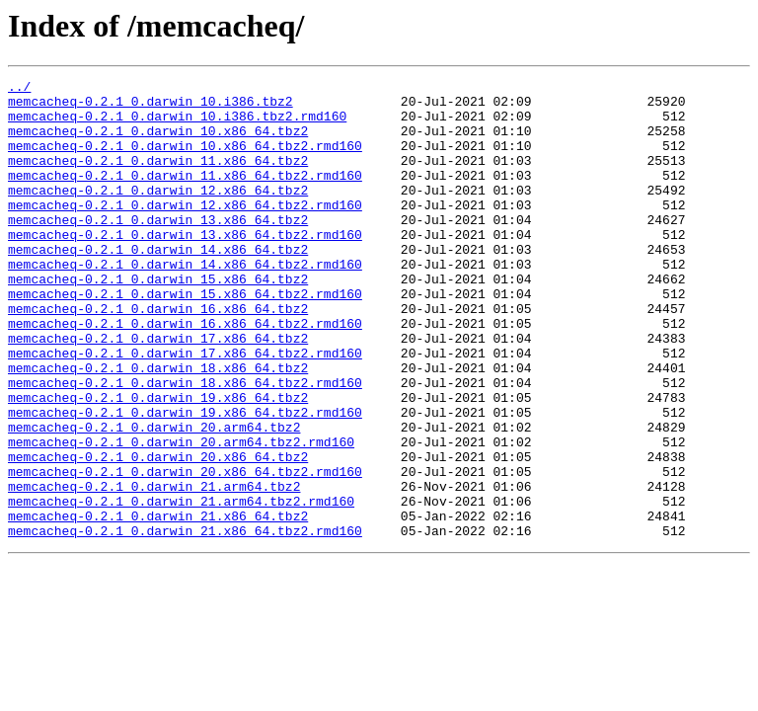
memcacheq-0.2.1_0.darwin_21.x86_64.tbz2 (158, 604)
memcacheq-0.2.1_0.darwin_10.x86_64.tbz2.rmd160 (185, 160)
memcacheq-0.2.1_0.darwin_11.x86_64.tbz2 (158, 178)
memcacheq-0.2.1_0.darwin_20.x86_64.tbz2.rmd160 (185, 551)
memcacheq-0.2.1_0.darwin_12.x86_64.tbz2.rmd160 (185, 231)
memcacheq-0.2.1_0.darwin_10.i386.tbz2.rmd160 (177, 124)
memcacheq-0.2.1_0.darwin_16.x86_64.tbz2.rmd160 (185, 373)
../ (19, 89)
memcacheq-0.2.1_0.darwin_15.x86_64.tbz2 (158, 320)
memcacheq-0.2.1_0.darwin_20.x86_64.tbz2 (158, 533)
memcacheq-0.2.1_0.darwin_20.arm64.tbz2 (154, 498)
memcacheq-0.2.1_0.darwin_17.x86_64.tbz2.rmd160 (185, 409)
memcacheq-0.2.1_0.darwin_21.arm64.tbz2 (154, 569)
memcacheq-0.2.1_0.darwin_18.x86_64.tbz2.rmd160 (185, 444)
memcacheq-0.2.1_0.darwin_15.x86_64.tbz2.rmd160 (185, 338)
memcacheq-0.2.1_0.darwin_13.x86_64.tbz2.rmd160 (185, 267)
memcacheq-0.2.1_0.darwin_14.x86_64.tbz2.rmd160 (185, 302)
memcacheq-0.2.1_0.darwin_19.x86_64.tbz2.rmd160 (185, 480)
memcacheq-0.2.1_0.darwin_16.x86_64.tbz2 (158, 355)
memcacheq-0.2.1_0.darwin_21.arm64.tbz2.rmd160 (181, 586)
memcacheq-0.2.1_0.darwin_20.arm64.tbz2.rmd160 (181, 515)
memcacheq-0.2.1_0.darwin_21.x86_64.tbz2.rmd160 (185, 622)
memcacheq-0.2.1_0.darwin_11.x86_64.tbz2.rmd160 (185, 195)
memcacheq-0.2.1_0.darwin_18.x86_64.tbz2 (158, 426)
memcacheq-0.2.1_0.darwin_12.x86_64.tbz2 (158, 213)
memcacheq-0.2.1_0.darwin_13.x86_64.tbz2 (158, 249)
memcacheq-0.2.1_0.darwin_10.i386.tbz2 (150, 107)
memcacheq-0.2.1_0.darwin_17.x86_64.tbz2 (158, 391)
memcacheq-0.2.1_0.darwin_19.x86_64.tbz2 (158, 462)
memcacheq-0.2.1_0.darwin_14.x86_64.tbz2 (158, 284)
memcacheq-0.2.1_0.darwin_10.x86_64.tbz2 (158, 142)
